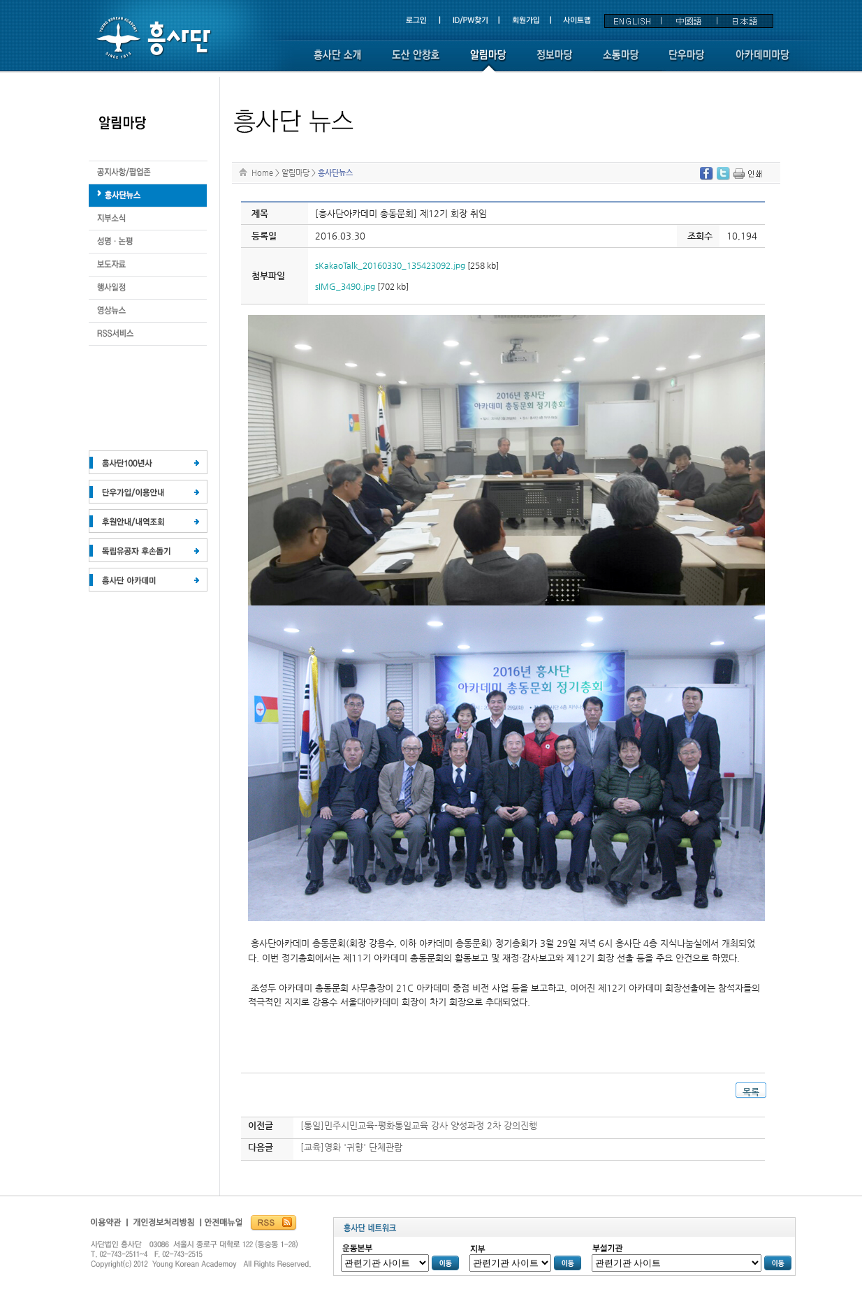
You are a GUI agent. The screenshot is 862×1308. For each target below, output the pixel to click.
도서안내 (148, 311)
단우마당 (687, 61)
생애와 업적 (148, 172)
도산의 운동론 (148, 195)
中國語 (689, 21)
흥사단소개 (337, 61)
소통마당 (620, 61)
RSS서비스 (148, 334)
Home (262, 172)
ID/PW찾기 (471, 20)
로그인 (422, 20)
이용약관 (108, 1226)
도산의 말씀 (148, 265)
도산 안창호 (415, 61)
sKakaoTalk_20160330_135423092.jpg (390, 265)
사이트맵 (576, 20)
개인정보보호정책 (165, 1226)
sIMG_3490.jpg (345, 286)
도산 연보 (148, 241)
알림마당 (488, 61)
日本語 (745, 21)
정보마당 (554, 61)
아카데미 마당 (764, 61)
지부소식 (148, 218)
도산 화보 (148, 288)
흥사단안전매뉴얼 (222, 1226)
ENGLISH (633, 21)
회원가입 (527, 20)
